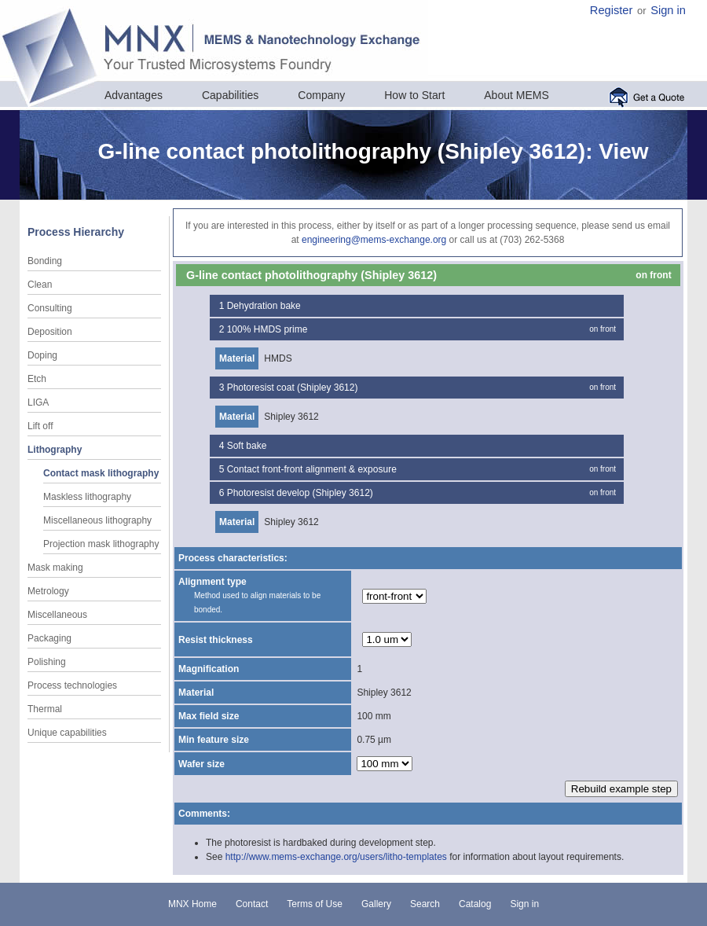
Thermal (44, 709)
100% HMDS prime (267, 329)
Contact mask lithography (101, 473)
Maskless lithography (87, 496)
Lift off (40, 426)
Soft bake (247, 445)
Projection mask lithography (101, 543)
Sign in (668, 10)
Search (425, 903)
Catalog (475, 903)
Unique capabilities (67, 732)
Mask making (55, 567)
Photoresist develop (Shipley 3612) (300, 492)
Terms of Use (315, 903)
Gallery (376, 903)
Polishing (46, 661)
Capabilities (230, 95)
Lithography (54, 449)
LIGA (38, 402)
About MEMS (516, 95)
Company (321, 95)
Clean (39, 284)
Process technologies (72, 685)
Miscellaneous (57, 614)
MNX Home (192, 903)
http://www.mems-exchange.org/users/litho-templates (336, 856)
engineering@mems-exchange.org (374, 239)
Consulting (49, 308)
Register (611, 10)
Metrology (48, 591)
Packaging (49, 638)
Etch (36, 378)
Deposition (49, 331)
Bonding (44, 260)
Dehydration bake (264, 305)
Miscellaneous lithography (97, 520)
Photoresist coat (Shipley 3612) (292, 387)
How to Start (414, 95)
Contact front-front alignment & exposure (312, 469)
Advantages (133, 95)
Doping (42, 355)
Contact (252, 903)
